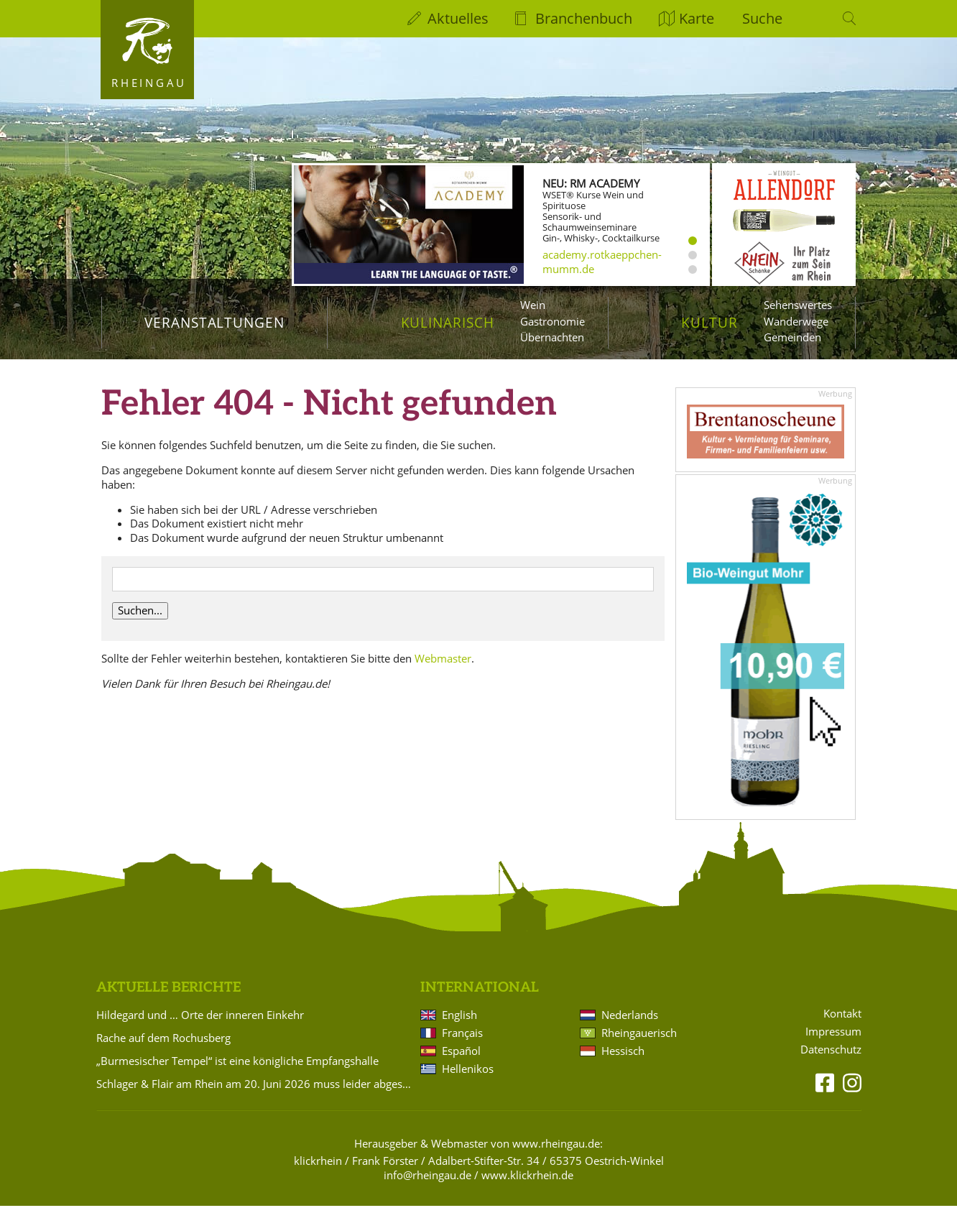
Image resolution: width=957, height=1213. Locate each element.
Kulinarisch (447, 322)
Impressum (833, 1039)
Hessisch (622, 1058)
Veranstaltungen (214, 322)
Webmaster (443, 665)
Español (461, 1058)
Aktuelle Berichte (168, 995)
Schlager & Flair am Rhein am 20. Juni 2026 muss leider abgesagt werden (255, 1091)
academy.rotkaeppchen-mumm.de (602, 261)
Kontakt (842, 1021)
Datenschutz (830, 1057)
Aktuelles (458, 18)
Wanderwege (796, 321)
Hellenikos (468, 1076)
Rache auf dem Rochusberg (163, 1045)
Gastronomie (552, 321)
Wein (532, 305)
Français (462, 1040)
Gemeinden (792, 337)
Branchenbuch (583, 18)
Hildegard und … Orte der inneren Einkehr (200, 1022)
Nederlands (629, 1022)
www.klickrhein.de (527, 1183)
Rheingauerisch (639, 1040)
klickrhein (318, 1168)
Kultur (709, 322)
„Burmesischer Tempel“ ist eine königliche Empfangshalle (237, 1068)
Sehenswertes (798, 305)
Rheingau (149, 82)
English (459, 1022)
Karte (696, 18)
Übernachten (552, 337)
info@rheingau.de (427, 1183)
